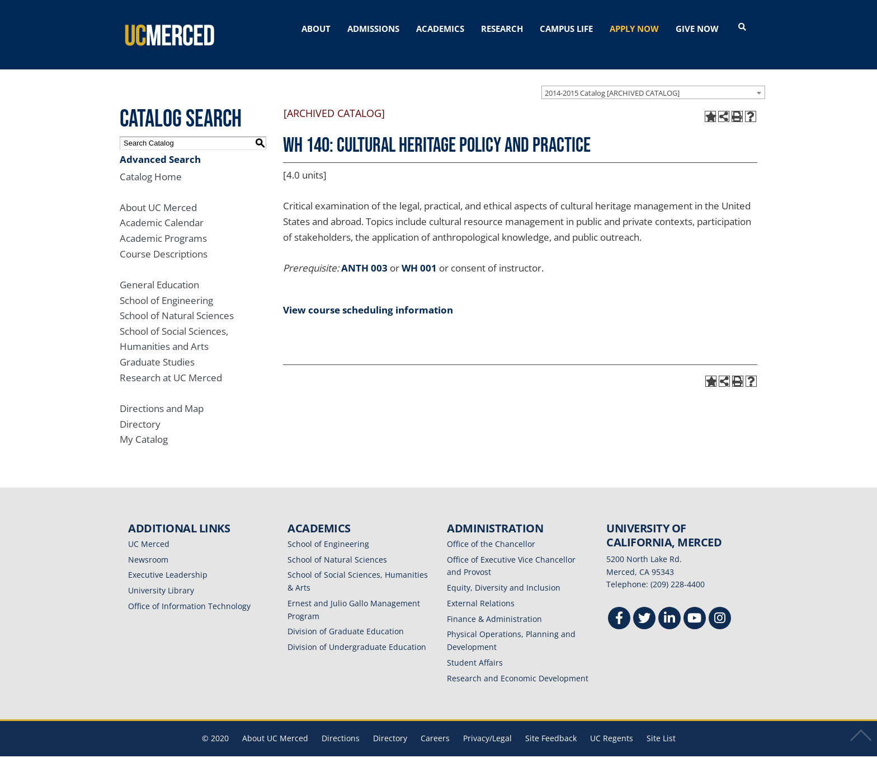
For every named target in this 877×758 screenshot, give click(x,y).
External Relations (481, 589)
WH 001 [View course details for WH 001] (419, 254)
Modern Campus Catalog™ (571, 751)
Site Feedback (551, 725)
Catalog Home (151, 163)
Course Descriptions (164, 240)
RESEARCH (502, 28)
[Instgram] (720, 606)
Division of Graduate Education (345, 618)
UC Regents (611, 725)
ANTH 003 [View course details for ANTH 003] (364, 254)
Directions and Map (162, 395)
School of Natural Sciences (177, 302)
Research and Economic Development (517, 664)
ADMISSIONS (373, 28)
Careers (435, 725)
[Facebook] (619, 606)
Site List (661, 725)
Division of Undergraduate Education (356, 634)
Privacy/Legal (487, 725)
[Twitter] (644, 606)
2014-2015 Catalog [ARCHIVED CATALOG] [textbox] (612, 79)
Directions (341, 725)
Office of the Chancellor (491, 530)
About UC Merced (158, 194)
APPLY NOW (634, 28)
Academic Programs (163, 225)
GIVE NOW (697, 28)
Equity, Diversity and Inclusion (503, 574)
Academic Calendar (162, 209)
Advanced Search (160, 145)
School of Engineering (166, 286)
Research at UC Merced (171, 364)
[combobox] (653, 79)
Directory (140, 410)
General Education (159, 271)
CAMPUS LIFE (566, 28)
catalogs (277, 751)
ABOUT (316, 28)
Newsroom (148, 546)
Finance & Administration (494, 605)
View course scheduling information (368, 296)
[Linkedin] (669, 606)
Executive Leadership (168, 561)
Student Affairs (475, 649)
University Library (161, 577)
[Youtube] (695, 606)
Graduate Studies (157, 349)
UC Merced (148, 530)
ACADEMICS (440, 28)
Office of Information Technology (189, 592)
